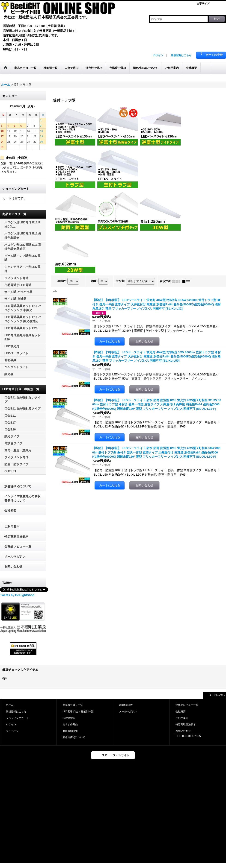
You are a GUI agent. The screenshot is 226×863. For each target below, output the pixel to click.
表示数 (62, 281)
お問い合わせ (13, 566)
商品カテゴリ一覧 (72, 704)
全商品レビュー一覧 (17, 546)
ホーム (10, 704)
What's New (126, 704)
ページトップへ (217, 695)
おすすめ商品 (70, 724)
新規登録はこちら (181, 55)
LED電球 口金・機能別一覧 (78, 711)
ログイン (158, 55)
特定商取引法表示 (16, 536)
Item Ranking (69, 730)
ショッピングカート (17, 718)
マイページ (12, 730)
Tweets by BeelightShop (17, 595)
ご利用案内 (11, 526)
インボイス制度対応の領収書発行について (22, 498)
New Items (68, 718)
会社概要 (10, 510)
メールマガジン (14, 556)
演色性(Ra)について (17, 486)
